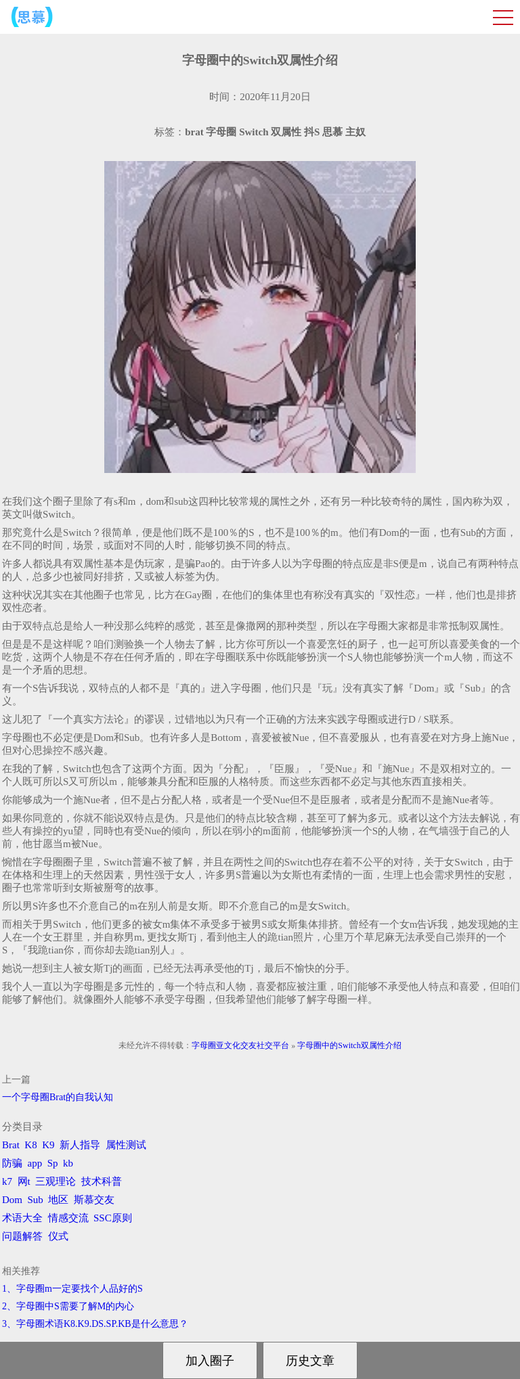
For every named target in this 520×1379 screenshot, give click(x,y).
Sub (35, 1199)
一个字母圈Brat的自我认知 (57, 1097)
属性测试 (126, 1144)
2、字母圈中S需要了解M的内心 (68, 1306)
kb (68, 1163)
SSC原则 (112, 1218)
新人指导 (80, 1144)
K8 (30, 1144)
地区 (58, 1199)
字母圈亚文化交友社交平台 (240, 1045)
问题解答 (22, 1236)
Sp (52, 1163)
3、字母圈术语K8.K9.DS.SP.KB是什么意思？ (95, 1324)
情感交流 (68, 1218)
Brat (11, 1144)
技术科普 (101, 1181)
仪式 (58, 1236)
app (35, 1163)
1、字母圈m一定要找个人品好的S (72, 1289)
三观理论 (55, 1181)
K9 (48, 1144)
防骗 (12, 1163)
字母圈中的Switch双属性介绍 (349, 1045)
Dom (12, 1199)
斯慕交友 (94, 1199)
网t (24, 1181)
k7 (7, 1181)
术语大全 (22, 1218)
